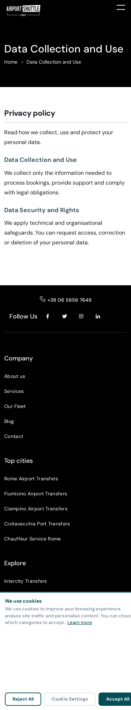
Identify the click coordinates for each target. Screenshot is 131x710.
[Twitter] (65, 316)
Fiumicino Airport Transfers (35, 493)
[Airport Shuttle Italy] (36, 10)
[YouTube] (115, 316)
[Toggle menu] (121, 6)
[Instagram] (81, 316)
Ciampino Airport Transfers (35, 508)
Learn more (79, 622)
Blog (9, 421)
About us (14, 376)
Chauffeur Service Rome (32, 539)
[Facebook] (48, 316)
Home (10, 62)
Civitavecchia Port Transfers (37, 524)
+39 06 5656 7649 (70, 300)
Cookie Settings (70, 699)
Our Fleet (15, 406)
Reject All (23, 699)
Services (14, 391)
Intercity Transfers (25, 581)
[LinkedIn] (98, 316)
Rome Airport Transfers (31, 478)
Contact (13, 436)
